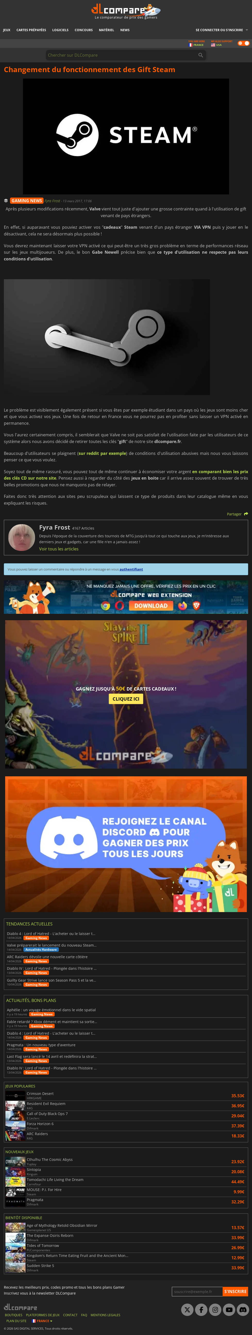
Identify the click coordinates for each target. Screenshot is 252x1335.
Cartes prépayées (31, 30)
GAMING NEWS (27, 200)
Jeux (6, 30)
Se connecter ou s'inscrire (219, 30)
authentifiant (131, 569)
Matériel (106, 30)
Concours (84, 30)
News (125, 30)
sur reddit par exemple (102, 453)
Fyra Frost (53, 200)
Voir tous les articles (59, 549)
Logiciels (60, 30)
